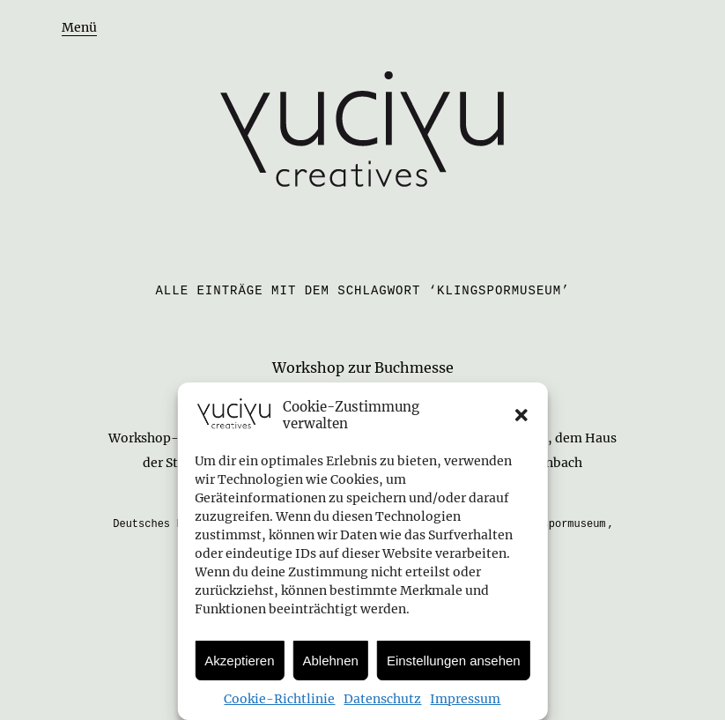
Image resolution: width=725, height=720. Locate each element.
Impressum (465, 699)
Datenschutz (382, 699)
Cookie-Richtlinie (279, 699)
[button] (521, 415)
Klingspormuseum (558, 524)
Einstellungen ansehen (454, 660)
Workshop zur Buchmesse (363, 367)
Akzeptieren (239, 660)
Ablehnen (331, 660)
